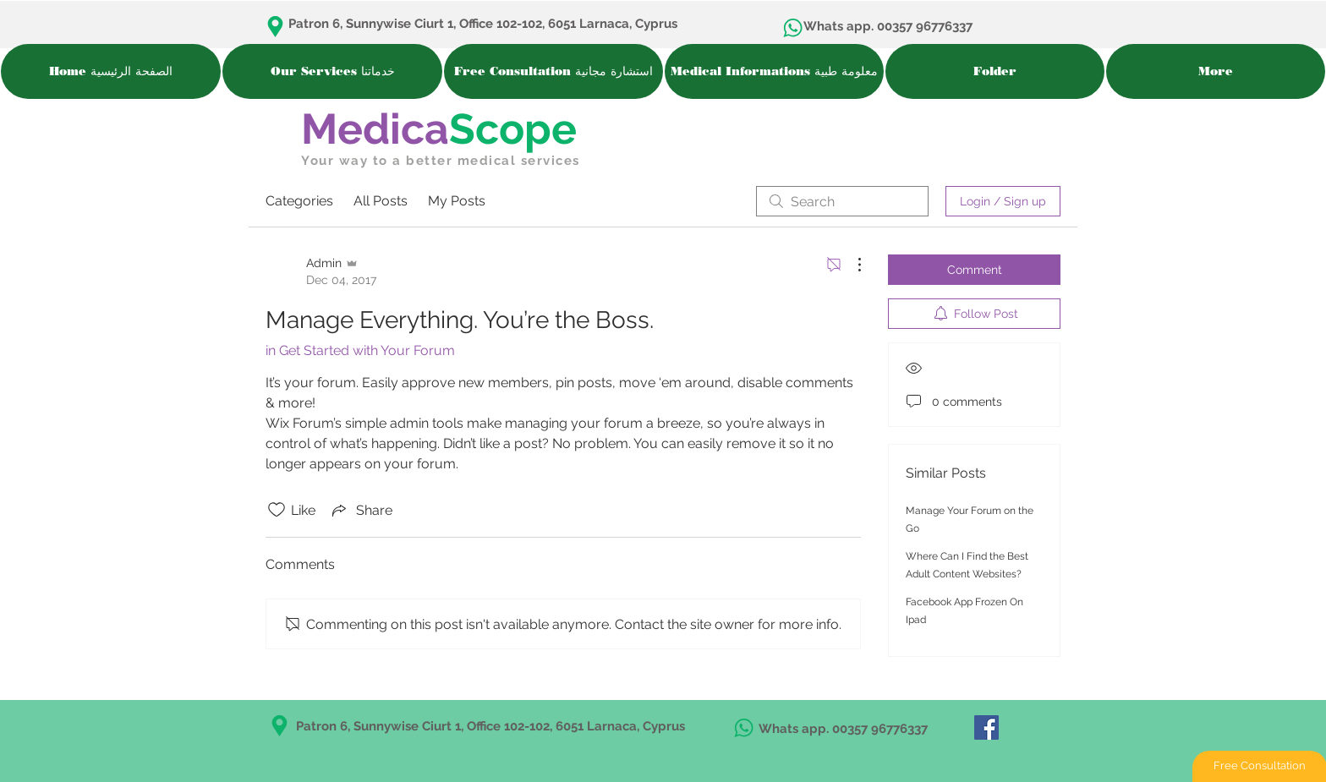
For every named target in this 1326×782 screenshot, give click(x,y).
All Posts (380, 201)
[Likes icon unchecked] (277, 510)
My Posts (456, 201)
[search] (842, 201)
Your (317, 160)
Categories (299, 201)
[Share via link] (360, 510)
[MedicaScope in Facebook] (986, 727)
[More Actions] (851, 264)
